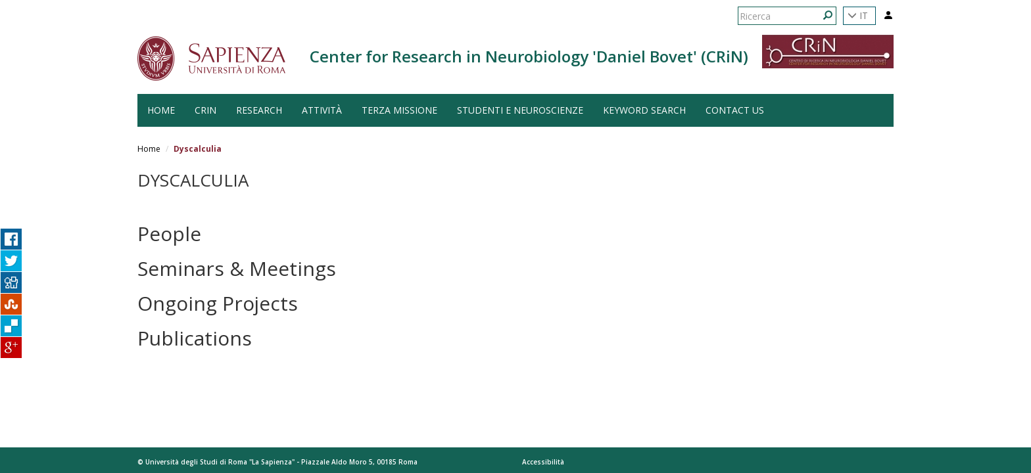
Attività (322, 110)
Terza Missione (399, 110)
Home (148, 148)
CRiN (205, 110)
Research (259, 110)
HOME (161, 110)
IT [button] (858, 15)
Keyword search (644, 110)
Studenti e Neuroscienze (520, 110)
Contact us (735, 110)
